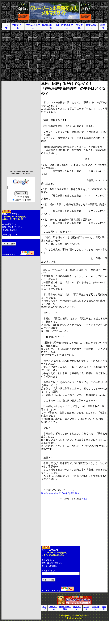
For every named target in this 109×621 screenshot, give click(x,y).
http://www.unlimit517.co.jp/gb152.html (60, 493)
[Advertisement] (54, 54)
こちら (84, 499)
